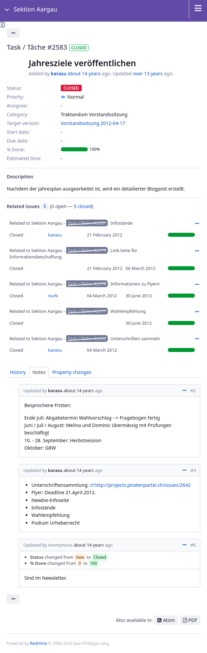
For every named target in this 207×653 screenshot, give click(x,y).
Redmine (38, 643)
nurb (53, 296)
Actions (196, 224)
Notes (39, 372)
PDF (192, 620)
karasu (58, 73)
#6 (193, 545)
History (18, 372)
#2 (193, 390)
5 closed (83, 206)
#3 (193, 470)
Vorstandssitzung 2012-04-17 (93, 123)
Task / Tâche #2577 (87, 311)
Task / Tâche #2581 (87, 223)
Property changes (72, 372)
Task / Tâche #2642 (87, 338)
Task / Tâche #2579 (87, 250)
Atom (169, 620)
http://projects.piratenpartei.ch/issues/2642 (142, 485)
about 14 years (84, 73)
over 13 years (148, 73)
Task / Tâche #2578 (87, 284)
